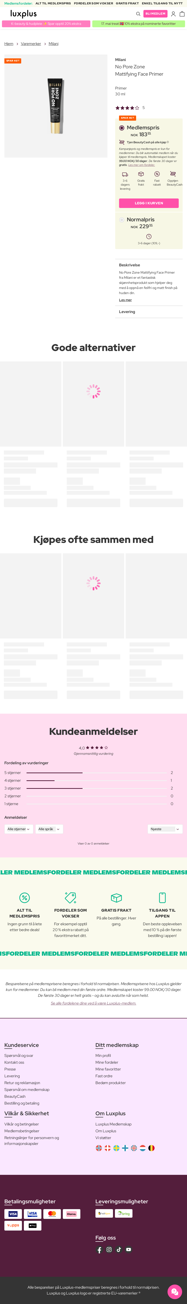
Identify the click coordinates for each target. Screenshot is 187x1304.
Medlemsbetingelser (21, 1130)
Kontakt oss (14, 1062)
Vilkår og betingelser (21, 1124)
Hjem (8, 43)
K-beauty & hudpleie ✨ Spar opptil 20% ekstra (46, 23)
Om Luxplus (105, 1130)
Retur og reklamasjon (22, 1082)
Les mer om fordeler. (141, 165)
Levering (12, 1076)
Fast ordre (103, 1076)
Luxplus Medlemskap (113, 1124)
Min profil (103, 1055)
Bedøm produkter (110, 1082)
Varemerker (31, 43)
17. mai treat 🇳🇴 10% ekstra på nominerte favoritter (138, 23)
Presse (10, 1069)
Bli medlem (155, 14)
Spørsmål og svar (18, 1055)
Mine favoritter (108, 1069)
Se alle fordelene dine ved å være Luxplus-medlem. (93, 1003)
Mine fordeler (106, 1062)
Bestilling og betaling (21, 1103)
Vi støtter (103, 1137)
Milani (53, 43)
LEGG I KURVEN (149, 203)
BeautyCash (15, 1096)
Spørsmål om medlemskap (26, 1089)
